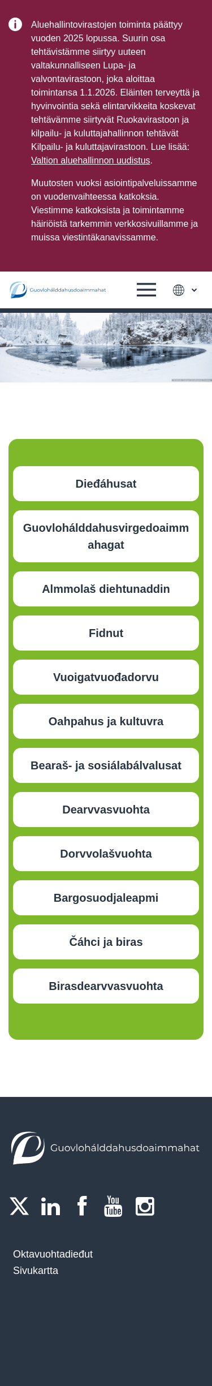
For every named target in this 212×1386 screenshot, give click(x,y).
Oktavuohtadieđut (53, 1254)
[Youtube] (117, 1206)
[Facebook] (85, 1206)
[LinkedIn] (54, 1206)
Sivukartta (35, 1270)
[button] (146, 290)
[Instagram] (148, 1206)
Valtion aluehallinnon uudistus (90, 160)
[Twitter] (22, 1206)
